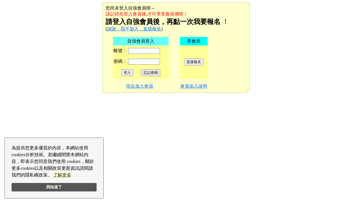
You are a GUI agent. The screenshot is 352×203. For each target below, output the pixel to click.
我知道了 (54, 187)
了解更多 (62, 175)
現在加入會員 (139, 86)
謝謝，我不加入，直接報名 (134, 29)
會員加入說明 (193, 86)
